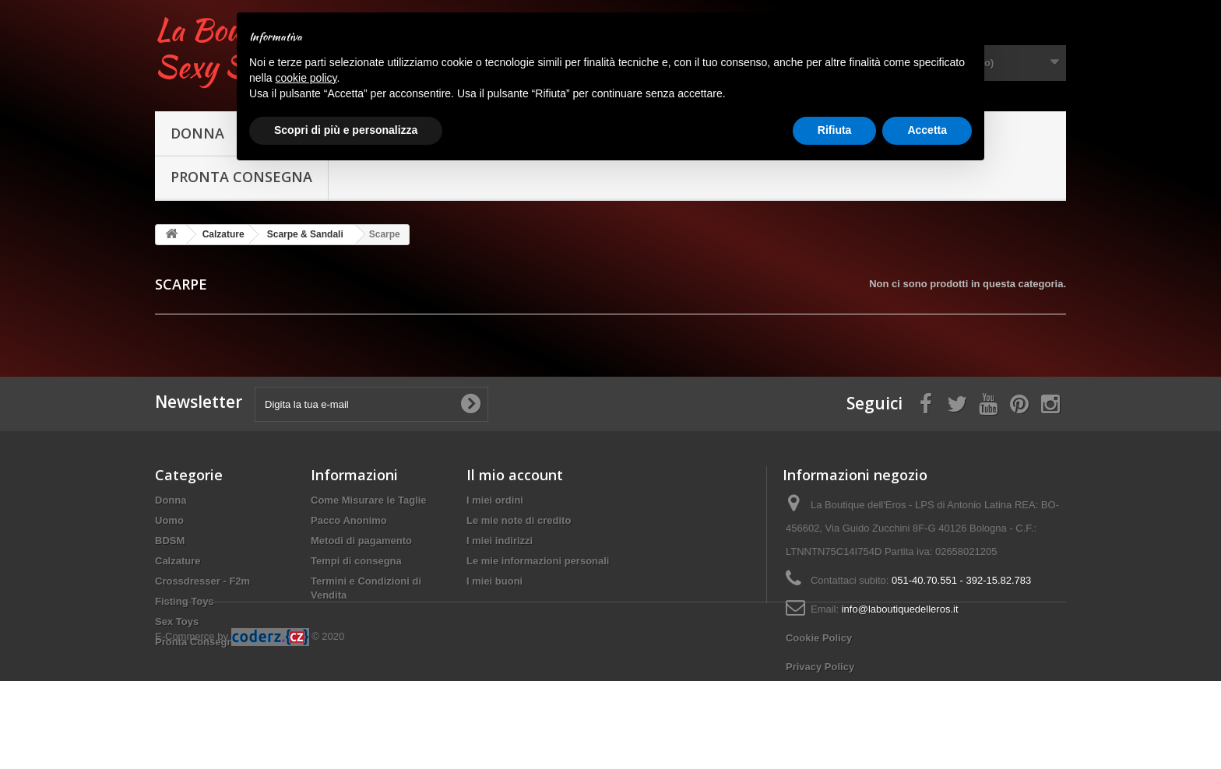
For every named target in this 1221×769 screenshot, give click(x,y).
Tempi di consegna (356, 561)
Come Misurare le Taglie (369, 500)
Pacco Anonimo (349, 520)
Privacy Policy (820, 666)
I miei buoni (494, 581)
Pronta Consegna (241, 176)
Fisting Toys (184, 601)
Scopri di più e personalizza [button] (345, 130)
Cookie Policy (819, 638)
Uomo (169, 520)
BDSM (170, 540)
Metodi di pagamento (361, 540)
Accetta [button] (927, 130)
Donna (197, 133)
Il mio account (514, 474)
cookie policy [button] (305, 78)
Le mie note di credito (518, 520)
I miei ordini (494, 500)
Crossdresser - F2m (202, 581)
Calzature (178, 561)
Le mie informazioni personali (537, 561)
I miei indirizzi (499, 540)
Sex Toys (177, 621)
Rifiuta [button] (835, 130)
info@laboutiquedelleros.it (900, 609)
